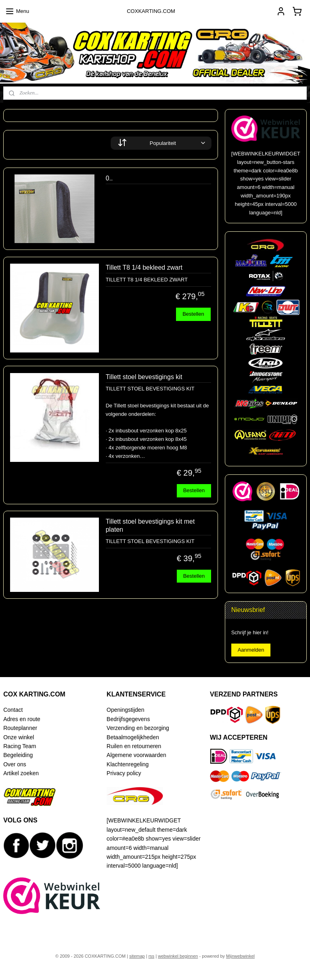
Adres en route (21, 719)
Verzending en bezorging (138, 728)
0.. (109, 178)
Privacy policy (124, 773)
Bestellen (193, 314)
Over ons (14, 764)
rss (152, 956)
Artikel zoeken (21, 773)
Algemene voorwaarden (136, 755)
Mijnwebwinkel (240, 956)
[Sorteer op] (161, 143)
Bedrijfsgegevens (128, 719)
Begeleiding (18, 755)
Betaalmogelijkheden (133, 737)
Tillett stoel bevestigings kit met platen (150, 525)
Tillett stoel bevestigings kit (144, 376)
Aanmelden (251, 650)
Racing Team (19, 746)
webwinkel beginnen (178, 956)
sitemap (137, 956)
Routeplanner (20, 728)
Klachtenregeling (128, 764)
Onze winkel (18, 737)
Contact (13, 710)
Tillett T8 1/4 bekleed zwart (144, 267)
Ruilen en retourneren (134, 746)
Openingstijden (125, 710)
